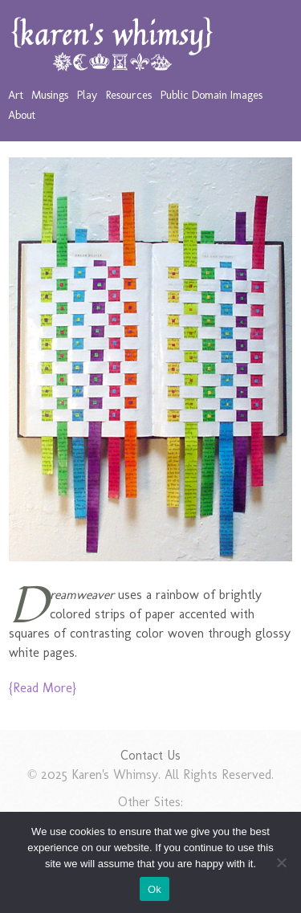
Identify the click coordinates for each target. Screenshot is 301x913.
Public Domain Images (211, 95)
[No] (281, 862)
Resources (129, 95)
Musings (49, 95)
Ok (154, 889)
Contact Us (150, 755)
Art (15, 95)
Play (87, 95)
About (21, 115)
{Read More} (42, 687)
